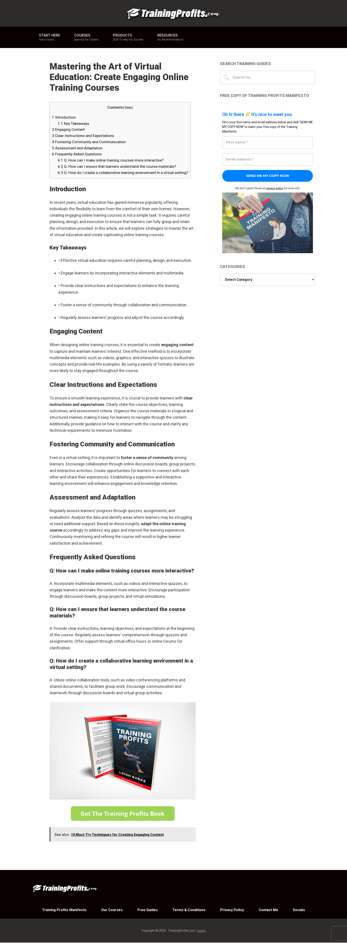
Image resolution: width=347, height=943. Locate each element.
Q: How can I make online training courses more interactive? (111, 160)
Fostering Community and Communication (89, 142)
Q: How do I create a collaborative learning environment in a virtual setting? (123, 172)
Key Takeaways (73, 123)
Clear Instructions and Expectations (83, 135)
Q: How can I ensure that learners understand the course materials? (117, 166)
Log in (201, 931)
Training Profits (173, 13)
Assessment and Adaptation (77, 148)
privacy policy (274, 188)
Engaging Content (68, 129)
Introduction (64, 117)
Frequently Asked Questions (77, 154)
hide (129, 108)
